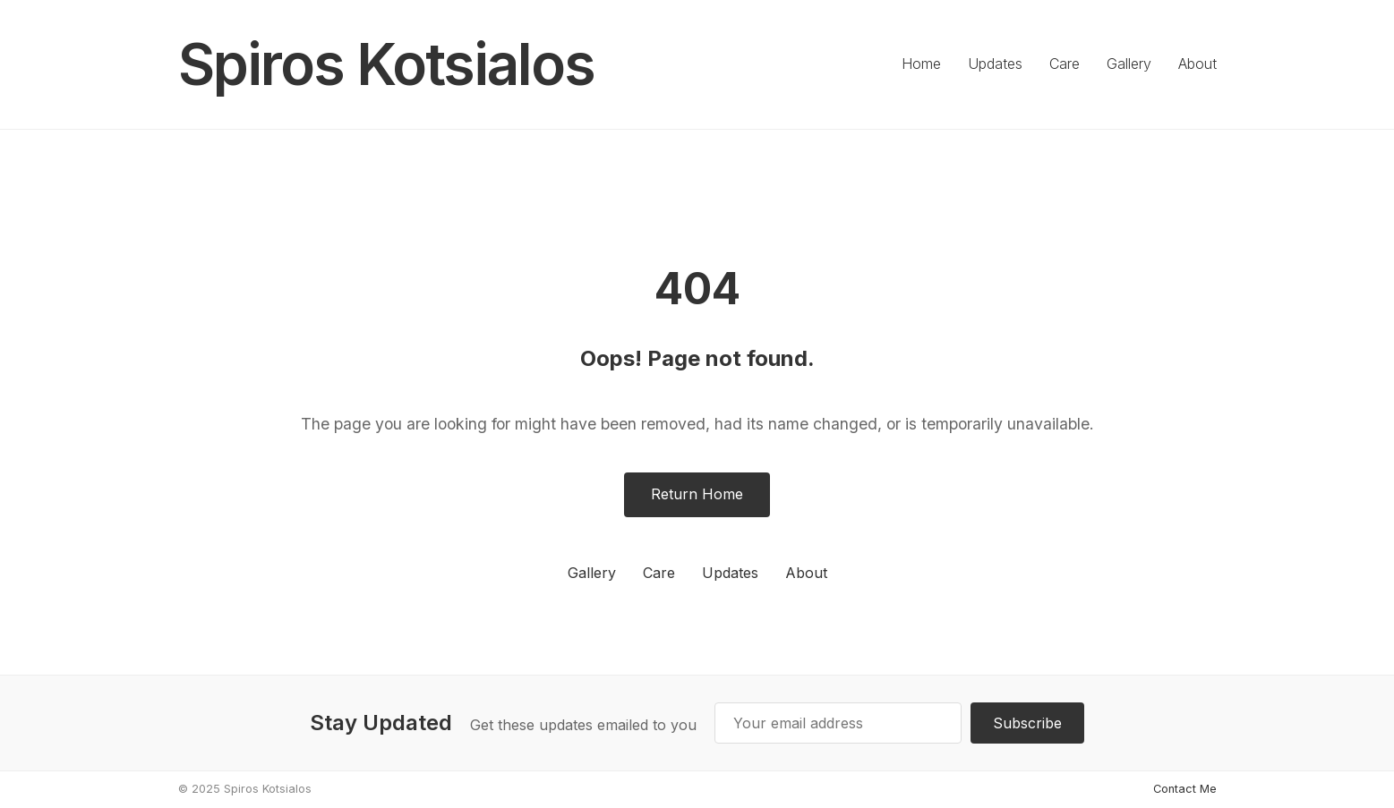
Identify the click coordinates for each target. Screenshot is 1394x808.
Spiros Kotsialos (386, 64)
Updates (995, 63)
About (1197, 63)
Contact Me (1185, 788)
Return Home (697, 494)
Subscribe (1027, 723)
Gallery (1129, 63)
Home (921, 63)
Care (1064, 63)
